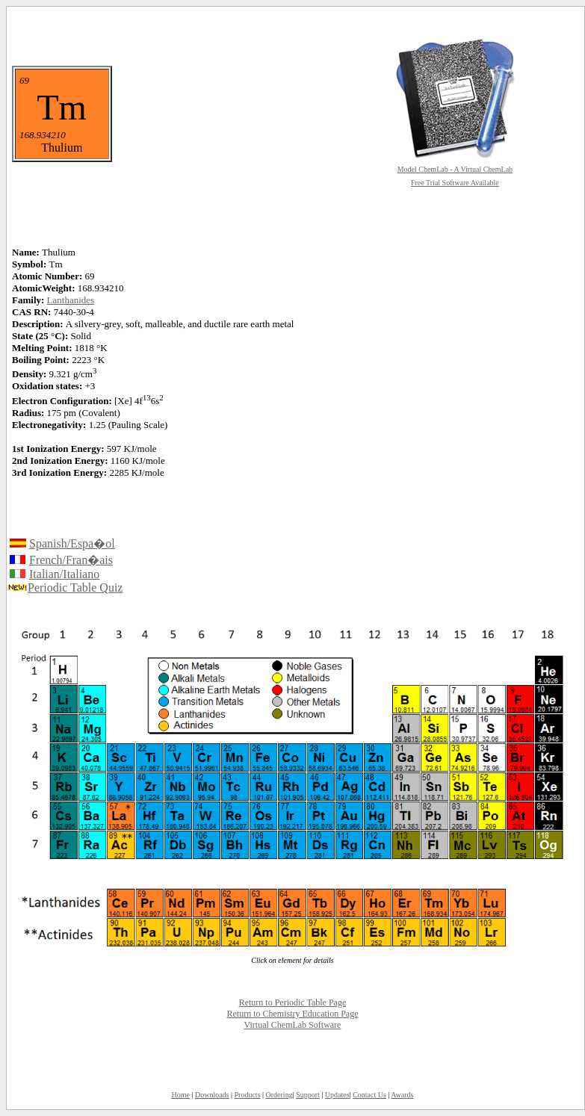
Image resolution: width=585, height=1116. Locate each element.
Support (308, 1095)
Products (248, 1095)
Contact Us (369, 1095)
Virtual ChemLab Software (292, 1025)
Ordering (279, 1095)
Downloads (212, 1095)
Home (180, 1095)
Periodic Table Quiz (75, 587)
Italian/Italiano (64, 574)
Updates (337, 1095)
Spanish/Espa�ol (72, 543)
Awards (402, 1095)
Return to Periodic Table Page (293, 1002)
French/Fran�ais (71, 560)
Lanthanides (71, 300)
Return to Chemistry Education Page (293, 1013)
